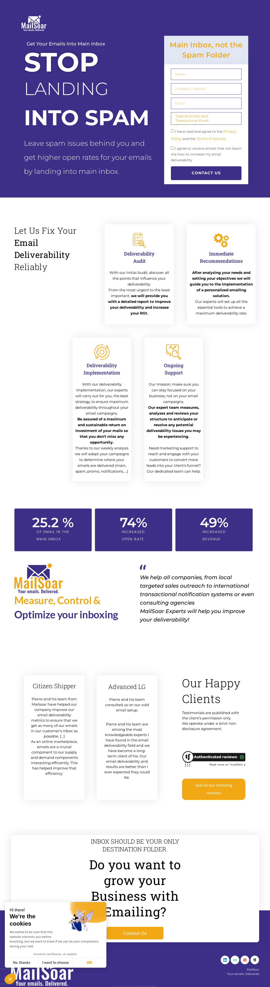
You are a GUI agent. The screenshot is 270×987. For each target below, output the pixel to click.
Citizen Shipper (54, 686)
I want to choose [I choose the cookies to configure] (55, 963)
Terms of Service (211, 138)
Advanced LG (127, 687)
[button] (10, 979)
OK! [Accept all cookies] (89, 963)
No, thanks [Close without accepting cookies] (21, 963)
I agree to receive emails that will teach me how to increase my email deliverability (206, 154)
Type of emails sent (205, 116)
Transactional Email (205, 120)
